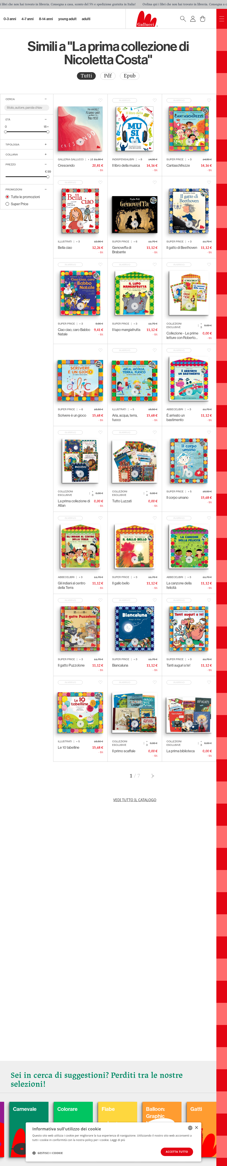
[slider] (5, 131)
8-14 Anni (46, 19)
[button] (47, 1153)
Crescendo (66, 165)
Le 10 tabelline (68, 747)
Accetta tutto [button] (177, 1152)
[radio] (86, 76)
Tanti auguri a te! (178, 665)
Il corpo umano (177, 497)
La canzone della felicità (179, 585)
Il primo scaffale (123, 751)
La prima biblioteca (180, 751)
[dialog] (113, 1142)
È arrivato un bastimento (175, 417)
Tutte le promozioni (25, 197)
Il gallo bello (120, 583)
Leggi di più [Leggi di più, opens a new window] (117, 1140)
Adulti (86, 19)
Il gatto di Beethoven (181, 247)
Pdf (108, 76)
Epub (130, 76)
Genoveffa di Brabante (121, 249)
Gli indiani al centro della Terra (71, 585)
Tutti (86, 76)
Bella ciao (65, 247)
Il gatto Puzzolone (71, 665)
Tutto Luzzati (122, 501)
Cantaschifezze (178, 165)
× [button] (196, 1127)
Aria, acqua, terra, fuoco (124, 417)
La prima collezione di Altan (74, 503)
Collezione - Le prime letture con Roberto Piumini (182, 335)
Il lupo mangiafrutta (126, 329)
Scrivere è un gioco (72, 415)
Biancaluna (120, 665)
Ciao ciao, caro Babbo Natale (74, 331)
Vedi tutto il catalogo (135, 799)
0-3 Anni (10, 19)
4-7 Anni (28, 19)
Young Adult (67, 19)
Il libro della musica (126, 165)
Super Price (19, 204)
